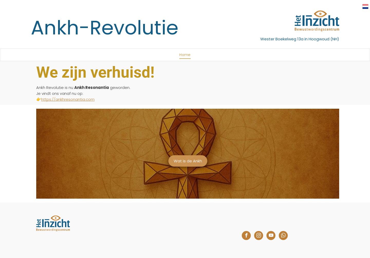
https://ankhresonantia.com (68, 99)
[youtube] (270, 236)
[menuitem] (185, 55)
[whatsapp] (283, 236)
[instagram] (258, 236)
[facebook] (246, 236)
